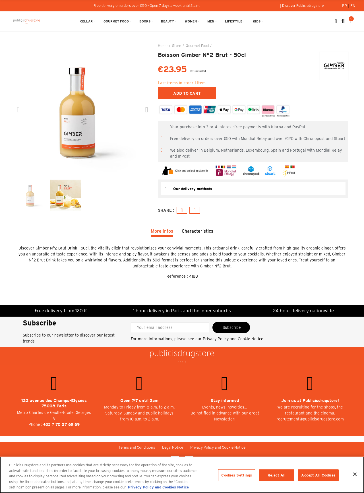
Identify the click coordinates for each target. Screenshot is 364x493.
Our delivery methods (193, 188)
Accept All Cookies (318, 475)
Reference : (177, 276)
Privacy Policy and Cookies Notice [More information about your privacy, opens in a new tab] (158, 487)
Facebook (182, 210)
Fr (345, 5)
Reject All (277, 475)
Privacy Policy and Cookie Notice (233, 339)
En (352, 5)
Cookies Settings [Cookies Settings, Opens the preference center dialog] (236, 475)
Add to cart (187, 93)
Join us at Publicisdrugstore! (310, 400)
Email (195, 210)
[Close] (355, 474)
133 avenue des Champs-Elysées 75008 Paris (54, 403)
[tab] (253, 188)
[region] (182, 475)
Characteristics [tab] (197, 231)
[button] (303, 5)
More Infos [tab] (162, 231)
